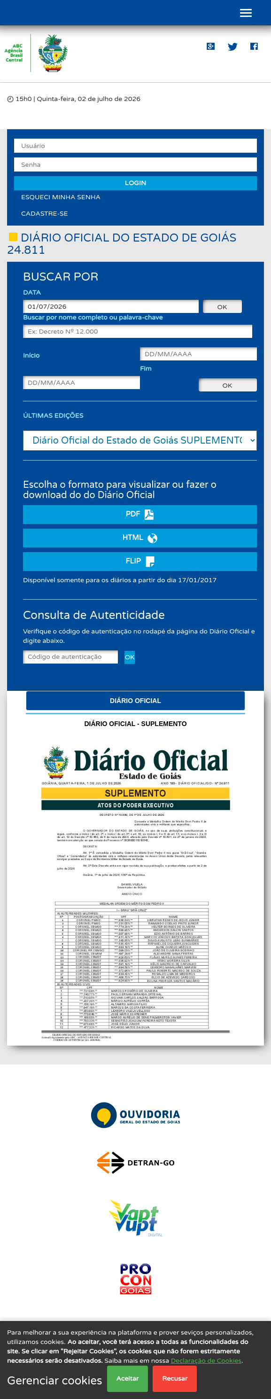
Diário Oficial (135, 700)
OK (130, 657)
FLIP (139, 561)
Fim (146, 369)
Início (31, 356)
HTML (140, 538)
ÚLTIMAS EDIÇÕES (53, 416)
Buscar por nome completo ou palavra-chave (93, 317)
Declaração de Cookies (206, 1361)
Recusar (174, 1379)
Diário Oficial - (135, 723)
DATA (32, 293)
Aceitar (127, 1379)
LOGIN (135, 183)
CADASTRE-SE (44, 214)
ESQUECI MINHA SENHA (61, 197)
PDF (140, 514)
